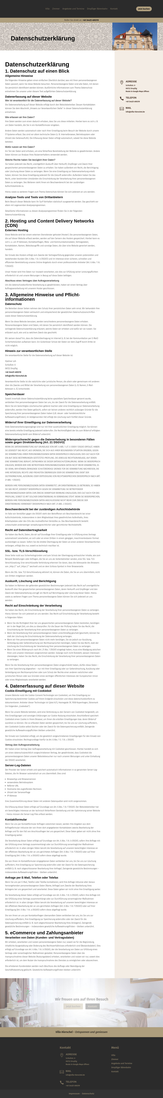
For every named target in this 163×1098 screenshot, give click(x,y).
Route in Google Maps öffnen (137, 91)
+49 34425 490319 (91, 20)
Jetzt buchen (144, 9)
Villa (47, 8)
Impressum (74, 1093)
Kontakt (114, 8)
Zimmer (56, 8)
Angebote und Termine (73, 8)
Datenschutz (88, 1093)
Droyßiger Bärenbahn (97, 8)
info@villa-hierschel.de (16, 376)
